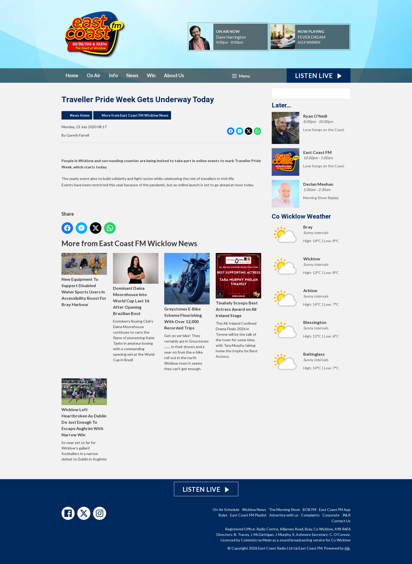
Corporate (330, 515)
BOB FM (309, 509)
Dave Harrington (231, 37)
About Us (174, 75)
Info (113, 75)
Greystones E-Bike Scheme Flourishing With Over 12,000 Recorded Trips (187, 291)
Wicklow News (254, 509)
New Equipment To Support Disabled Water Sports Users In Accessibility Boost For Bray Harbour (84, 280)
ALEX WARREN (309, 42)
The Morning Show (284, 509)
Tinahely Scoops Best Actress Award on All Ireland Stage (238, 285)
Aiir (347, 548)
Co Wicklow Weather (301, 216)
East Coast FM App (335, 509)
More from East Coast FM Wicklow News (135, 115)
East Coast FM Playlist (248, 515)
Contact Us (341, 521)
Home (72, 75)
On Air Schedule (226, 509)
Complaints (310, 515)
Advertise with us (283, 515)
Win (151, 75)
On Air (93, 75)
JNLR (346, 515)
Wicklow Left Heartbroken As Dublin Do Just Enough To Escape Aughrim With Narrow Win (84, 407)
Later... (281, 105)
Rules (223, 515)
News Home (80, 115)
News (132, 75)
